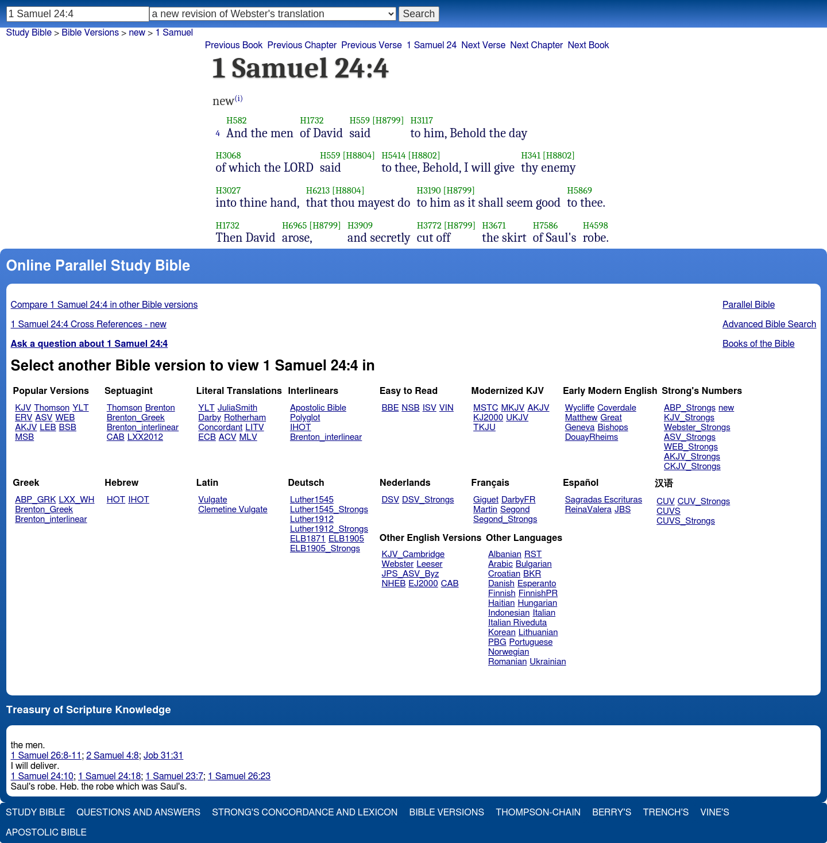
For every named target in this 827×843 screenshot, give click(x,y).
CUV (665, 501)
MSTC (485, 408)
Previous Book (234, 45)
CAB (116, 437)
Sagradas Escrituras (603, 500)
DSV (391, 500)
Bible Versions (90, 32)
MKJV (512, 408)
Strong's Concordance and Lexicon (304, 812)
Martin (485, 509)
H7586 (545, 225)
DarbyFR (518, 500)
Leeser (429, 564)
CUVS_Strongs (685, 521)
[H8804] (358, 155)
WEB (65, 417)
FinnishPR (538, 593)
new (726, 408)
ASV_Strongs (690, 437)
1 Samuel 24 (432, 45)
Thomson (51, 408)
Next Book (588, 45)
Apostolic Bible (46, 832)
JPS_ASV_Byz (410, 574)
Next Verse (483, 45)
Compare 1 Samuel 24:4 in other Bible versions (104, 305)
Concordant (220, 427)
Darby (209, 417)
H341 (530, 155)
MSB (24, 437)
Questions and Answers (138, 812)
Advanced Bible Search (769, 324)
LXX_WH (76, 500)
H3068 (228, 155)
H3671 (493, 225)
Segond (515, 509)
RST (533, 554)
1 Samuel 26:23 (239, 776)
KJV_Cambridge (413, 554)
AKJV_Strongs (692, 457)
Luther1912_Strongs (329, 529)
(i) (238, 98)
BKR (532, 574)
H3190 (429, 190)
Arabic (500, 564)
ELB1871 (308, 539)
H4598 (595, 225)
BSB (67, 427)
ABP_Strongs (690, 408)
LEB (48, 427)
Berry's (611, 812)
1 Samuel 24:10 (42, 776)
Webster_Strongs (697, 427)
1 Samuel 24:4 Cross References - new (89, 324)
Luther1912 (312, 519)
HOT (116, 500)
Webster (398, 564)
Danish (501, 583)
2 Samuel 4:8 (112, 755)
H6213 (318, 190)
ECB (206, 437)
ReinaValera (588, 509)
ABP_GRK (35, 500)
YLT (80, 408)
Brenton (160, 408)
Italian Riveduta (517, 622)
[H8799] (388, 120)
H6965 (294, 225)
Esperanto (537, 583)
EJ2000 (423, 583)
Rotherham (245, 417)
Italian (543, 613)
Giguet (485, 500)
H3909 (360, 225)
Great (611, 417)
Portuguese (531, 642)
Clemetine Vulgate (232, 509)
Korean (502, 632)
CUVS (668, 511)
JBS (623, 509)
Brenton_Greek (136, 417)
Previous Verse (371, 45)
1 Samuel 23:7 (174, 776)
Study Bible (29, 32)
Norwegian (508, 652)
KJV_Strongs (689, 417)
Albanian (504, 554)
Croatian (504, 574)
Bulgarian (534, 564)
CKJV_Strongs (692, 466)
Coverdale (616, 408)
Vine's (715, 812)
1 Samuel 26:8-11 (46, 755)
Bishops (612, 427)
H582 (236, 120)
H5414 (393, 155)
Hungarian (538, 603)
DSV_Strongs (428, 500)
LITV (254, 427)
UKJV (517, 417)
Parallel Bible (748, 305)
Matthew (581, 417)
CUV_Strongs (704, 501)
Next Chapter (536, 45)
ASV (43, 417)
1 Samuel (174, 32)
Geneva (580, 427)
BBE (390, 408)
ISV (429, 408)
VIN (446, 408)
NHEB (394, 583)
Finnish (502, 593)
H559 (359, 120)
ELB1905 (346, 539)
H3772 (429, 225)
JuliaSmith (237, 408)
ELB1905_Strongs (325, 548)
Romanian (507, 662)
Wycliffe (579, 408)
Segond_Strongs (505, 519)
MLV (248, 437)
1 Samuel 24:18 (109, 776)
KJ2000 (488, 417)
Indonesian (509, 613)
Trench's (666, 812)
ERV (23, 417)
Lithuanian (538, 632)
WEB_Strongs (691, 447)
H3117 (422, 120)
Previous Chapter (302, 45)
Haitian (501, 603)
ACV (228, 437)
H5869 (579, 190)
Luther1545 (312, 500)
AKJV (26, 427)
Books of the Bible (758, 344)
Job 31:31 (164, 755)
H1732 (311, 120)
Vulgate (212, 500)
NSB (410, 408)
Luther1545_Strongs (329, 509)
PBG (497, 642)
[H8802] (424, 155)
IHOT (300, 427)
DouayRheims (592, 437)
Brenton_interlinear (143, 427)
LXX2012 (145, 437)
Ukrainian (548, 662)
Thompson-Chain (538, 812)
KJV (23, 408)
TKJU (484, 427)
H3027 (228, 190)
